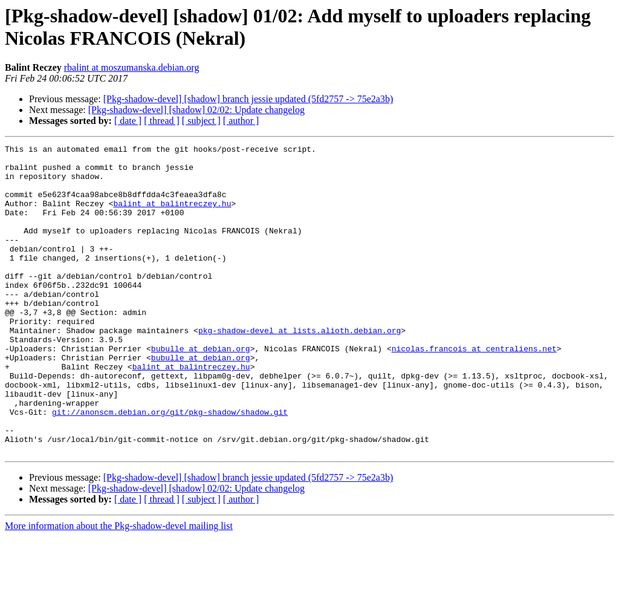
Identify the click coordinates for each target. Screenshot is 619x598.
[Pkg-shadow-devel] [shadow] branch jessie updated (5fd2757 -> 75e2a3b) (248, 99)
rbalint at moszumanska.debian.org (131, 67)
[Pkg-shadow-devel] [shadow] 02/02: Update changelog (196, 110)
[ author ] (241, 120)
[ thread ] (162, 120)
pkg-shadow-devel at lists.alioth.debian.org (299, 368)
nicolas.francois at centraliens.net (474, 390)
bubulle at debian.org (200, 390)
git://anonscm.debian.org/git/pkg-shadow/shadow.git (170, 466)
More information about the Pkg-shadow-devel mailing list (119, 587)
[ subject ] (201, 120)
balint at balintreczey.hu (172, 215)
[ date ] (127, 120)
